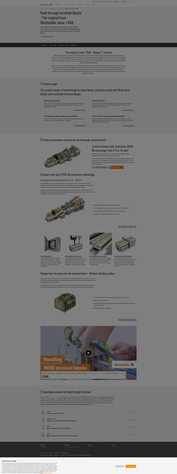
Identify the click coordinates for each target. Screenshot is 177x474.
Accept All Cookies (130, 466)
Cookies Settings (120, 466)
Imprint (41, 473)
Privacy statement (48, 473)
